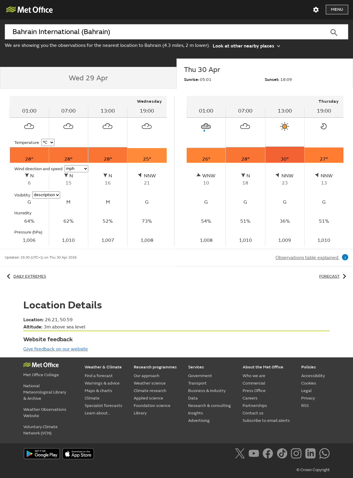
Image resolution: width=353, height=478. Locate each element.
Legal (306, 390)
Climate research (150, 390)
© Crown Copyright (313, 470)
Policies (308, 367)
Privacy (308, 398)
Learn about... (97, 413)
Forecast (333, 276)
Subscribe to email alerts (266, 420)
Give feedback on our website (55, 349)
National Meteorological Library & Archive (44, 392)
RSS (305, 405)
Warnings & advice (102, 383)
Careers (250, 398)
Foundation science (152, 405)
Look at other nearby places (246, 45)
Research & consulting (209, 405)
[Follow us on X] (241, 454)
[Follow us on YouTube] (255, 454)
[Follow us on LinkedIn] (311, 454)
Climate (92, 398)
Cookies (308, 383)
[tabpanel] (88, 171)
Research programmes (155, 367)
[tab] (88, 78)
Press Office (254, 390)
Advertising (199, 420)
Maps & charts (98, 390)
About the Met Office (263, 367)
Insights (195, 413)
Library (140, 413)
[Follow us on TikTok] (283, 454)
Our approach (146, 375)
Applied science (148, 398)
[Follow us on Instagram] (297, 454)
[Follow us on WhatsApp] (324, 454)
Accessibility (313, 375)
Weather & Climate (103, 367)
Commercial (254, 383)
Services (196, 367)
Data (193, 398)
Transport (197, 383)
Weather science (150, 383)
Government (200, 375)
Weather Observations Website (44, 412)
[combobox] (162, 31)
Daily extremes (25, 276)
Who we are (254, 375)
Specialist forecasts (103, 405)
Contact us (253, 413)
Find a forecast (99, 375)
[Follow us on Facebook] (269, 454)
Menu (337, 9)
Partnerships (255, 405)
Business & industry (207, 390)
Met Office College (41, 374)
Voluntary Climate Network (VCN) (40, 430)
